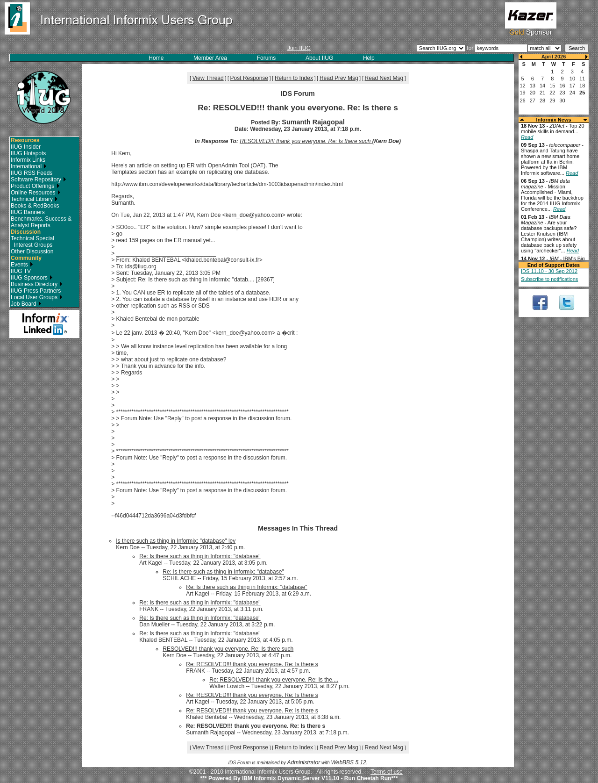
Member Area (210, 58)
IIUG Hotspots (28, 153)
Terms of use (386, 772)
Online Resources (36, 192)
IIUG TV (21, 271)
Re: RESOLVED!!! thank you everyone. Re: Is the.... (273, 679)
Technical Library (34, 199)
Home (156, 58)
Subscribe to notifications (549, 279)
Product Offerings (35, 186)
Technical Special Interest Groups (32, 241)
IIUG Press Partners (36, 290)
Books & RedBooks (35, 205)
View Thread (208, 78)
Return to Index (294, 78)
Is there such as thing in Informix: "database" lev (175, 541)
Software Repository (38, 179)
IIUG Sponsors (32, 277)
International (29, 166)
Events (22, 264)
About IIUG (319, 58)
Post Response (249, 78)
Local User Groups (37, 297)
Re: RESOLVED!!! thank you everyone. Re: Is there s (252, 664)
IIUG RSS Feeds (31, 173)
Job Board (26, 304)
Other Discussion (32, 251)
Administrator (303, 762)
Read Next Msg (383, 78)
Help (369, 58)
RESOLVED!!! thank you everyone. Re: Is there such (306, 141)
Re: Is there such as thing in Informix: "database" (199, 556)
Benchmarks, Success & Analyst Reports (41, 222)
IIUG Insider (26, 147)
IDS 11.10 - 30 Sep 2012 (549, 271)
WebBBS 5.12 (348, 762)
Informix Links (28, 160)
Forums (266, 58)
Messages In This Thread (298, 528)
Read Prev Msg (339, 78)
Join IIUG (299, 48)
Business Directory (37, 284)
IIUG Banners (28, 212)
